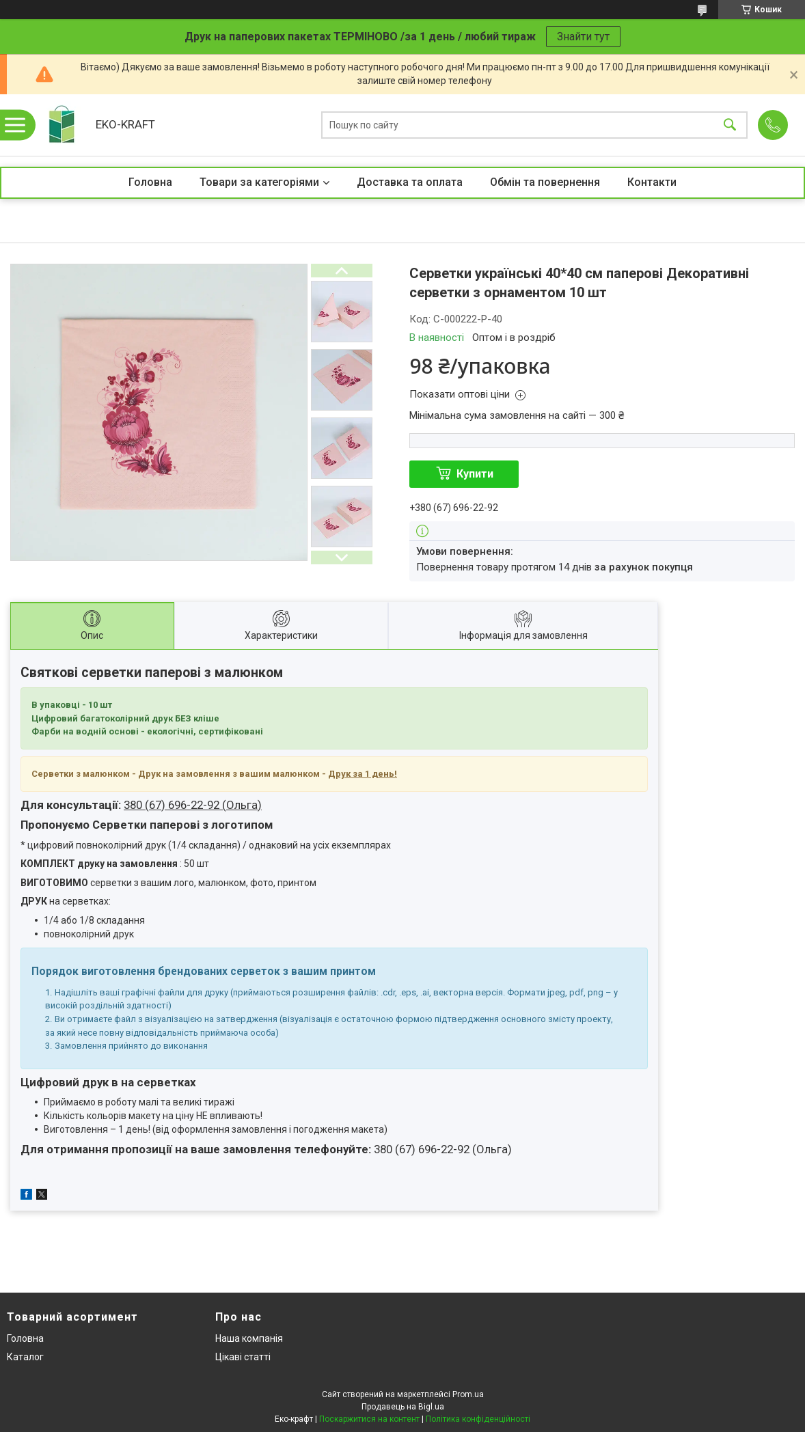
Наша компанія (249, 1338)
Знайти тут (583, 36)
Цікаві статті (243, 1356)
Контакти (652, 182)
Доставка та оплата (410, 182)
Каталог (25, 1356)
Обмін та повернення (545, 182)
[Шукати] (729, 125)
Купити (474, 473)
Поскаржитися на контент (369, 1419)
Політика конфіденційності (478, 1419)
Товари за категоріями (259, 182)
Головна (150, 182)
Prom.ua (468, 1394)
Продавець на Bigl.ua (402, 1407)
